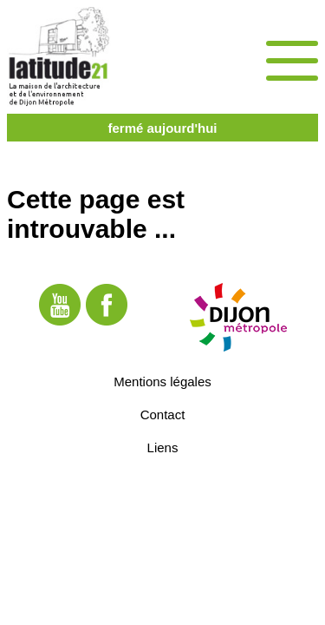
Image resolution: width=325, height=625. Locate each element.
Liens (163, 447)
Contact (162, 414)
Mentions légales (162, 381)
